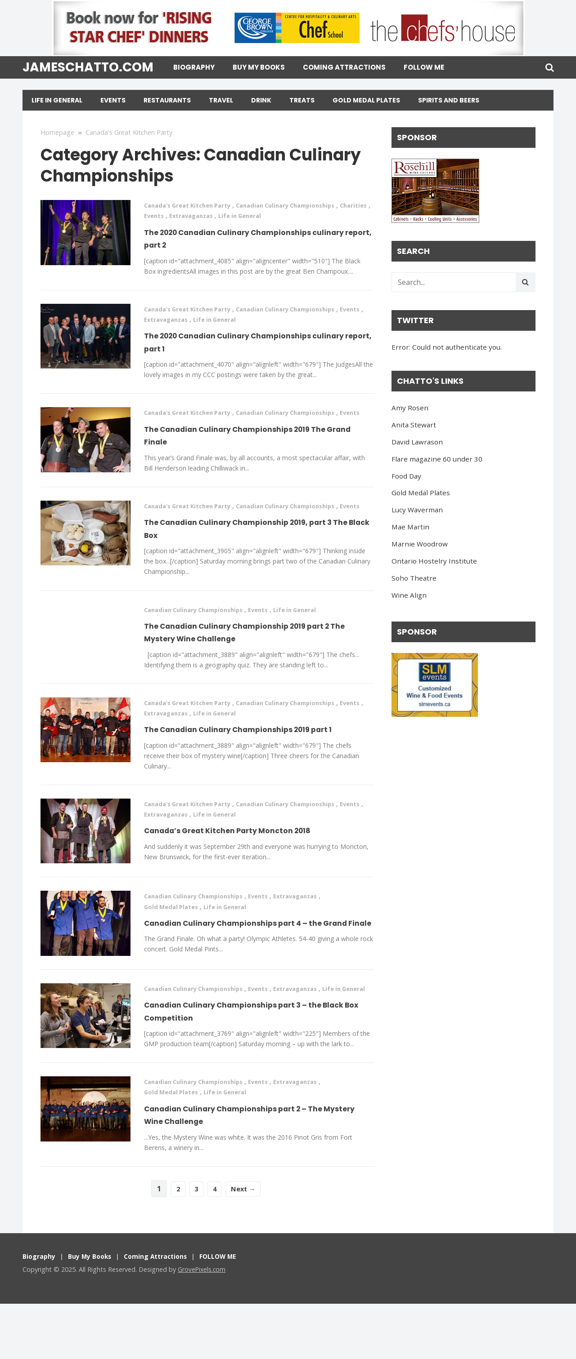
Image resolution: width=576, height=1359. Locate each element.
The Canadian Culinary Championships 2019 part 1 (255, 755)
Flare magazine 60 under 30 (437, 458)
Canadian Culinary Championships (300, 205)
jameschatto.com (87, 67)
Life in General (57, 100)
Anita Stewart (414, 424)
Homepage (57, 132)
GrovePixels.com (202, 1324)
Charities (158, 215)
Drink (261, 100)
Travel (221, 100)
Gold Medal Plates (366, 100)
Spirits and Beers (448, 100)
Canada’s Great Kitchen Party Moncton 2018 (255, 863)
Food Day (406, 475)
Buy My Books (259, 67)
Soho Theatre (414, 577)
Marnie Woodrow (420, 543)
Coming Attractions (344, 67)
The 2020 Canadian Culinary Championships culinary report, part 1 (256, 341)
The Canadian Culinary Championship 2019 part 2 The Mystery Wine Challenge (252, 652)
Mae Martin (410, 526)
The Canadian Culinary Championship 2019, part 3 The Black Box (253, 548)
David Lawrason (417, 441)
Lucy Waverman (417, 509)
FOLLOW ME (424, 67)
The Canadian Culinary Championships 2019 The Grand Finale (255, 445)
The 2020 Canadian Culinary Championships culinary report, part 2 (256, 238)
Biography (194, 67)
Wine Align (409, 595)
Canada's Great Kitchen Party (129, 132)
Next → (245, 1244)
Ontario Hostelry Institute (434, 560)
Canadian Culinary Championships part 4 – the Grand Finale (253, 962)
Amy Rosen (410, 407)
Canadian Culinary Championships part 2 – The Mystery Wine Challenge (253, 1169)
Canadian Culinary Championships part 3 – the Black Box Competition (253, 1066)
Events (113, 100)
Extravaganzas (230, 215)
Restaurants (167, 100)
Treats (302, 100)
